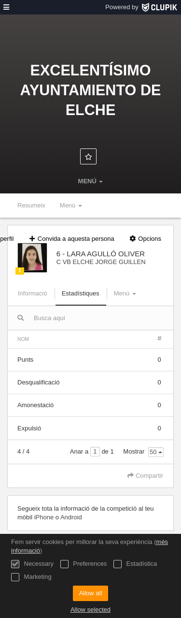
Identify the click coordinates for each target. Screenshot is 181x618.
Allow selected (90, 609)
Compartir (145, 475)
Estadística (135, 564)
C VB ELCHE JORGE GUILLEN (101, 261)
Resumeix (31, 205)
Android (71, 517)
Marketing (31, 577)
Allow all (90, 593)
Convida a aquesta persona (71, 238)
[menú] (6, 7)
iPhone (45, 517)
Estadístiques (80, 293)
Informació (32, 293)
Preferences (83, 564)
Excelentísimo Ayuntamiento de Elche (90, 90)
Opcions (144, 238)
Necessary (32, 564)
